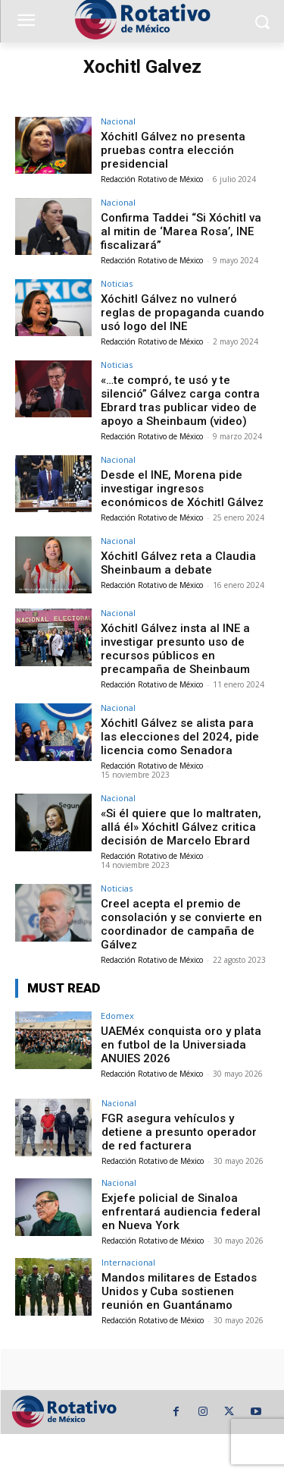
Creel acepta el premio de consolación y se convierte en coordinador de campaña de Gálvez (181, 924)
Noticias (117, 283)
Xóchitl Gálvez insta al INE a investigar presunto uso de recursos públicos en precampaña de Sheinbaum (175, 648)
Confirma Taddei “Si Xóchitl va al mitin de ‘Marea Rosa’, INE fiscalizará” (181, 231)
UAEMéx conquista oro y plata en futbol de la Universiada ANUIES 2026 (181, 1044)
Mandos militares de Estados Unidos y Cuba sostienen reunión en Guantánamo (179, 1291)
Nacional (118, 121)
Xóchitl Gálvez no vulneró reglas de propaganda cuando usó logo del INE (182, 312)
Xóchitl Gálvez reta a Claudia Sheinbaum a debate (178, 563)
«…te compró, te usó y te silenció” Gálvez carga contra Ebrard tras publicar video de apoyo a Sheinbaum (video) (180, 400)
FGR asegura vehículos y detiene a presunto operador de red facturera (179, 1132)
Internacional (128, 1262)
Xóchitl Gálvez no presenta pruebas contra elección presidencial (173, 150)
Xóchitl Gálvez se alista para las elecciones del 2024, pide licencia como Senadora (180, 736)
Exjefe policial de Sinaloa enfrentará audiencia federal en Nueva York (181, 1211)
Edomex (117, 1015)
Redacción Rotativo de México (152, 179)
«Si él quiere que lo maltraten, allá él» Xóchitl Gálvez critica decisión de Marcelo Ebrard (181, 827)
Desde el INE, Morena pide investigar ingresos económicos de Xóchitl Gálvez (182, 488)
